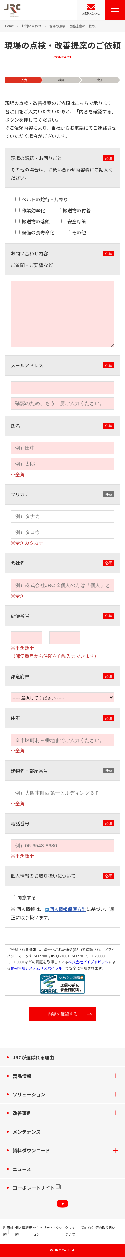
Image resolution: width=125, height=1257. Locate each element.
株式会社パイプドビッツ (88, 961)
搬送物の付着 (77, 210)
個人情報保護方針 (67, 909)
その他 (79, 232)
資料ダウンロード (31, 1150)
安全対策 (76, 221)
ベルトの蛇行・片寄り (45, 199)
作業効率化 (33, 210)
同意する (26, 897)
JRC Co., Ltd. (64, 1250)
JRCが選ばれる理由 (33, 1057)
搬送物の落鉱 (36, 221)
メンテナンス (27, 1131)
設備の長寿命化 (38, 232)
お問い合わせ (91, 13)
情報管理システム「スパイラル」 (38, 968)
